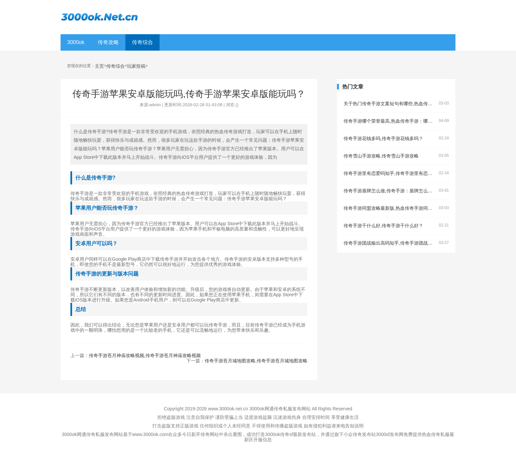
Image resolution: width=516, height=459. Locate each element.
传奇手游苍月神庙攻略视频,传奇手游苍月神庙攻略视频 (145, 355)
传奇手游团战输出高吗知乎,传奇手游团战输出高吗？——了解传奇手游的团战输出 (390, 243)
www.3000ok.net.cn (228, 408)
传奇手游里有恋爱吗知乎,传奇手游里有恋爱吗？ (390, 173)
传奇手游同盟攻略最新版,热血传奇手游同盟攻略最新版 (390, 208)
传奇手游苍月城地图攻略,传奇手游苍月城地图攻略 (256, 360)
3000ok (76, 42)
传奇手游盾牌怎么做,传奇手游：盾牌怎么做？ (390, 190)
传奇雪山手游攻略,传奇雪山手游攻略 (381, 156)
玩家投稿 (136, 66)
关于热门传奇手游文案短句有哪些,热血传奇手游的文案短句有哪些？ (390, 103)
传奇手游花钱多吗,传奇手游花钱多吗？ (383, 138)
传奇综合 (142, 42)
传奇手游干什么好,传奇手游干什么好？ (383, 225)
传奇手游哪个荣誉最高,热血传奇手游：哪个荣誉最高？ (390, 121)
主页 (99, 66)
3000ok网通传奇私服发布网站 (280, 408)
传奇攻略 (108, 42)
